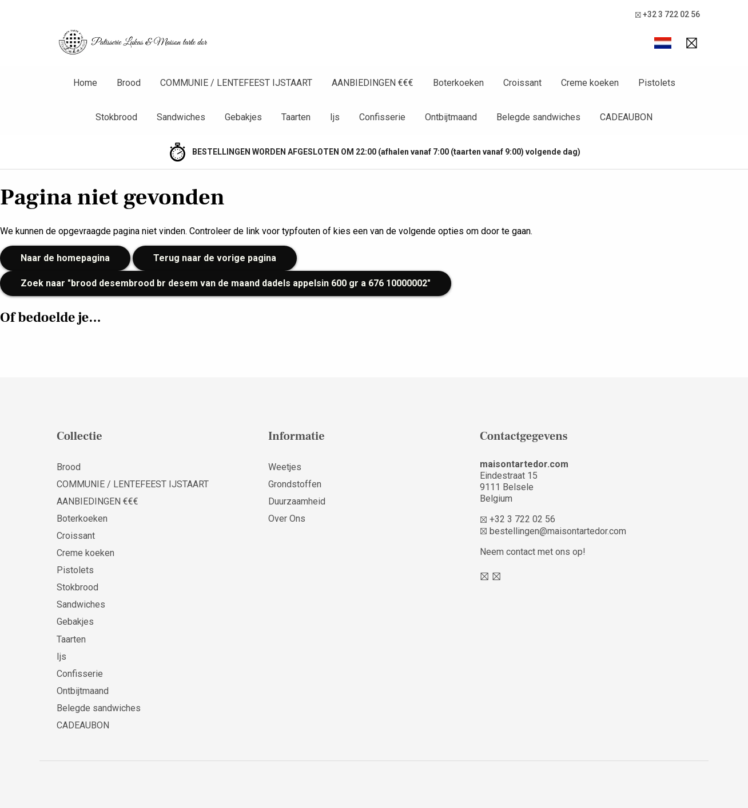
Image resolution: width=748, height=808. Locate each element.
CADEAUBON (83, 725)
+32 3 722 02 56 (667, 14)
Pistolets (75, 570)
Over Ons (286, 518)
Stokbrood (77, 587)
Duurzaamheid (296, 501)
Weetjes (284, 467)
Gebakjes (75, 621)
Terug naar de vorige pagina (214, 258)
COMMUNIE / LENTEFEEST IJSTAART (133, 484)
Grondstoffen (294, 484)
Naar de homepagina (65, 258)
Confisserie (80, 673)
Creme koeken (85, 552)
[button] (662, 43)
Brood (69, 467)
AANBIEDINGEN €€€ (97, 501)
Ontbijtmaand (83, 690)
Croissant (76, 535)
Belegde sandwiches (99, 708)
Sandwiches (81, 604)
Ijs (61, 656)
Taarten (71, 639)
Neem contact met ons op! (533, 551)
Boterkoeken (82, 518)
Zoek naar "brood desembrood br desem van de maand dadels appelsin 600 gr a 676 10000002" (226, 283)
